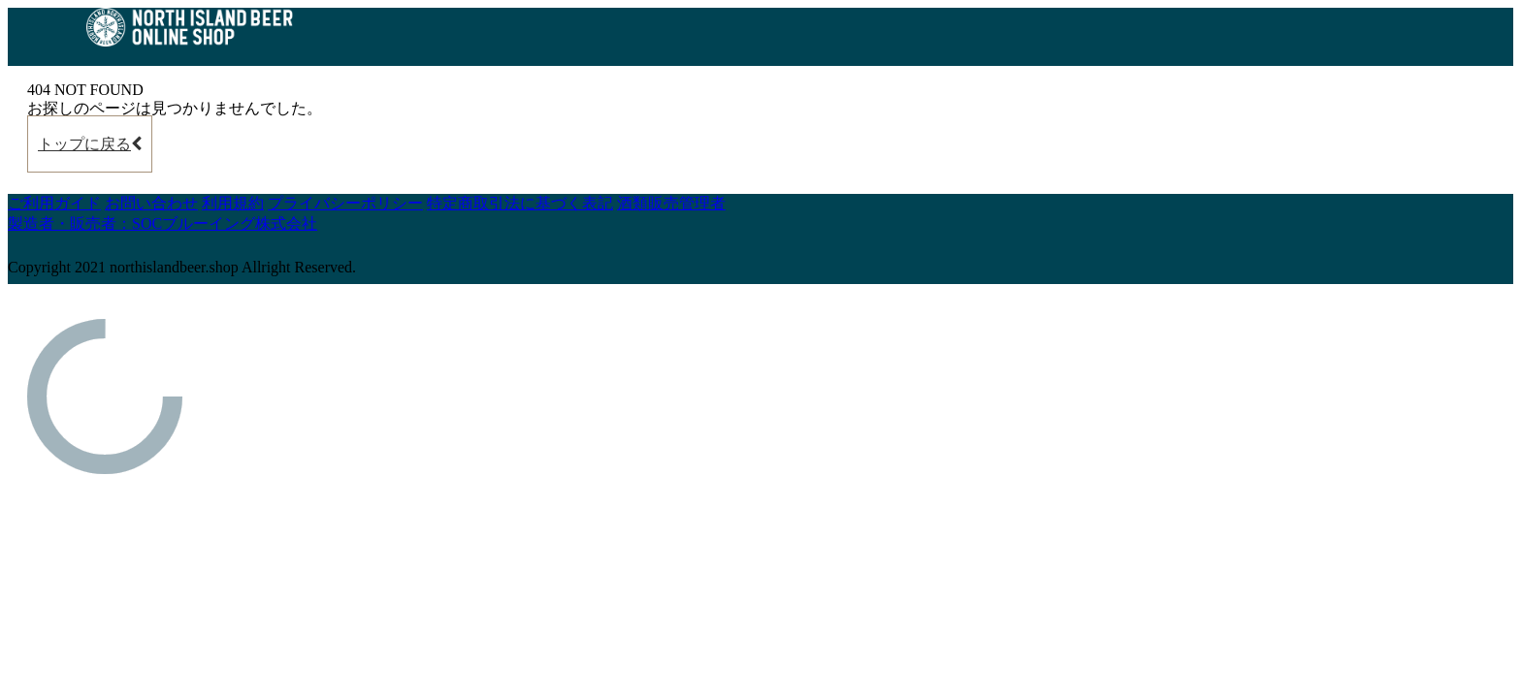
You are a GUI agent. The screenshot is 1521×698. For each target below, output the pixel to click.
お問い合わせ (151, 203)
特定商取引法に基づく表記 (520, 203)
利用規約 (233, 203)
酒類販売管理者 (671, 203)
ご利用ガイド (54, 203)
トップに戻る (90, 144)
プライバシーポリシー (345, 203)
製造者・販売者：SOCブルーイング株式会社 (162, 223)
